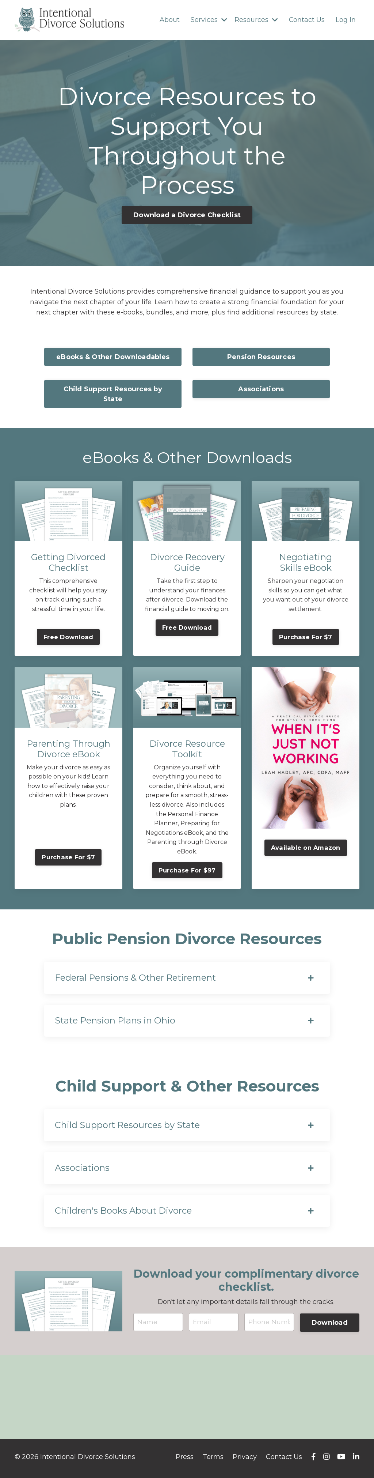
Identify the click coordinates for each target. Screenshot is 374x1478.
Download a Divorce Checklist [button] (187, 215)
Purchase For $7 (305, 637)
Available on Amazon (305, 848)
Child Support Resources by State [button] (113, 394)
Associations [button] (261, 389)
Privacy (245, 1460)
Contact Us (307, 20)
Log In (346, 20)
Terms (213, 1460)
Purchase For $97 (187, 870)
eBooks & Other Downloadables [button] (112, 357)
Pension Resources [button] (261, 357)
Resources (256, 20)
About (169, 20)
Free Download (68, 637)
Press (185, 1460)
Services (208, 20)
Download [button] (330, 1325)
